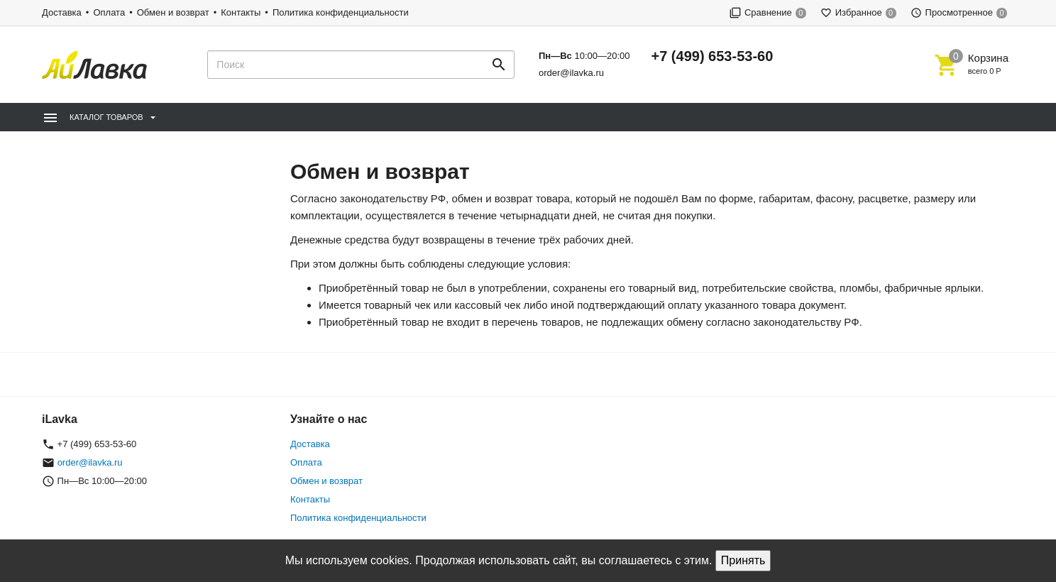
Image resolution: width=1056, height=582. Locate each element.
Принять (743, 560)
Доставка (62, 12)
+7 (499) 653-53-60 (712, 56)
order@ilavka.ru (571, 72)
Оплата (109, 12)
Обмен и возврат (173, 12)
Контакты (240, 12)
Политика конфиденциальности (341, 12)
